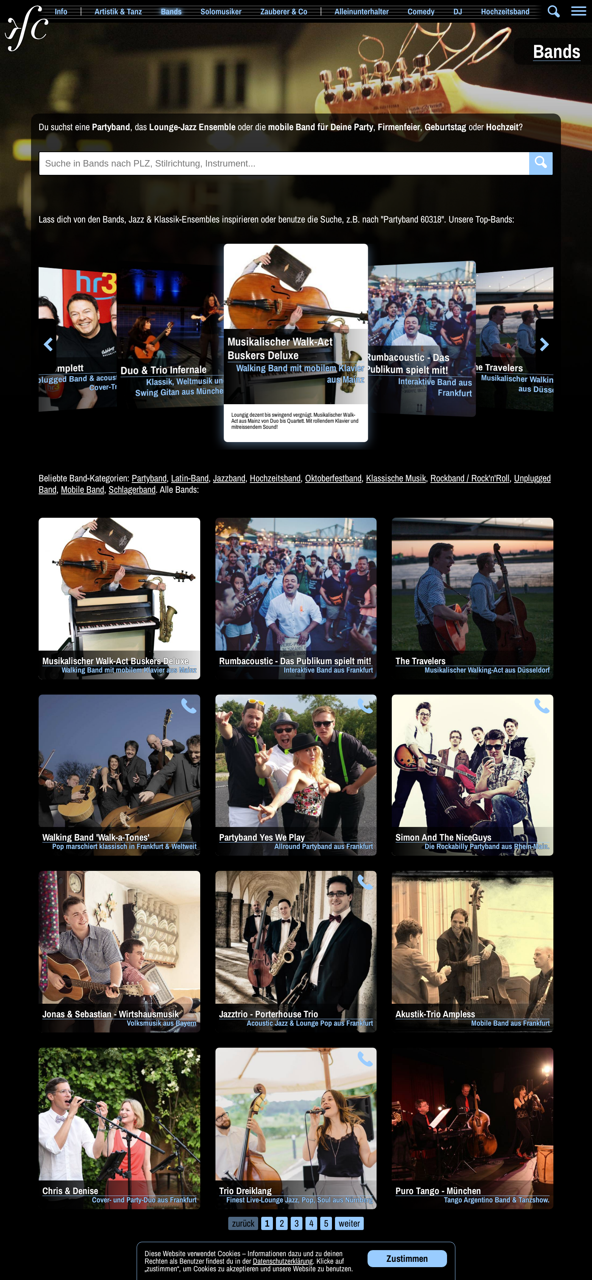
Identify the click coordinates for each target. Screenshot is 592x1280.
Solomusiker (221, 11)
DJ (457, 11)
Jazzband (229, 478)
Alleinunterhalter (362, 11)
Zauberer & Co (283, 11)
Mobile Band (82, 489)
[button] (47, 346)
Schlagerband (132, 489)
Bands (171, 11)
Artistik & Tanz (118, 11)
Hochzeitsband (505, 11)
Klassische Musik (396, 478)
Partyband (149, 478)
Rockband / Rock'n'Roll (469, 478)
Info (61, 11)
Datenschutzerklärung (283, 1268)
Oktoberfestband (333, 478)
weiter (349, 1223)
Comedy (421, 11)
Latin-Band (190, 478)
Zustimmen (407, 1265)
